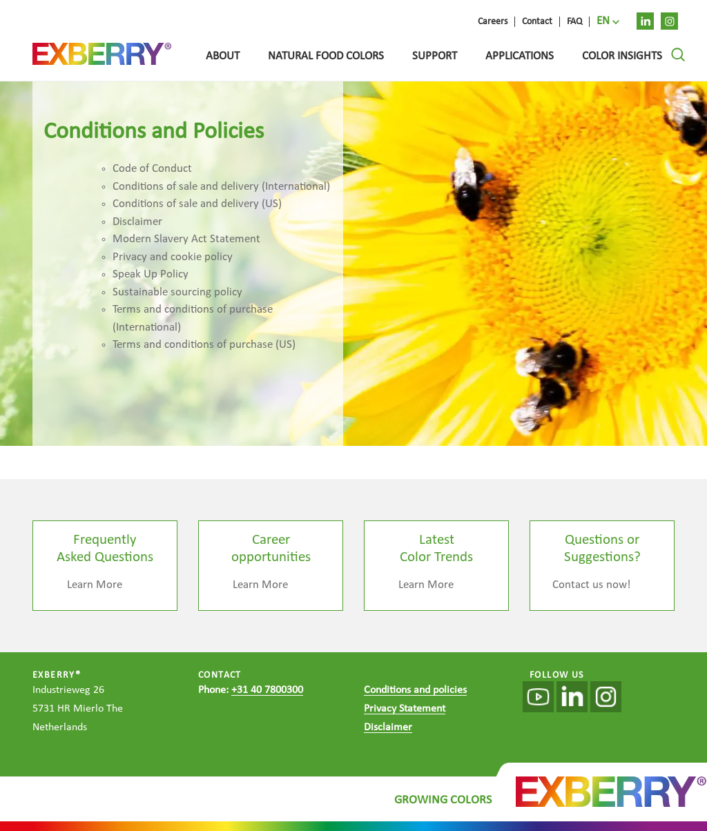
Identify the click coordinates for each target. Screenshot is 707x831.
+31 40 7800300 (267, 690)
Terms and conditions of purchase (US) (204, 345)
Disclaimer (137, 222)
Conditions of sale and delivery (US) (197, 204)
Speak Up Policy (150, 274)
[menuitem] (608, 21)
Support (434, 56)
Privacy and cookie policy (173, 257)
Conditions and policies (415, 690)
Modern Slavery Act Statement (186, 239)
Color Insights (622, 56)
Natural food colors (326, 56)
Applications (519, 56)
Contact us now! (591, 585)
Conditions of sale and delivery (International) (221, 187)
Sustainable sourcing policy (177, 292)
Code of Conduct (152, 169)
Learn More (94, 585)
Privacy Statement (404, 708)
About (223, 56)
